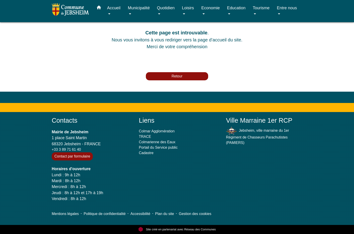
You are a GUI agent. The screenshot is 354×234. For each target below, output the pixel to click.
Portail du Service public (158, 147)
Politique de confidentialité (105, 214)
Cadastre (146, 153)
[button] (99, 8)
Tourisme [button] (261, 7)
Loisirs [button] (188, 7)
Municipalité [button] (139, 7)
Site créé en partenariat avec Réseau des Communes (177, 229)
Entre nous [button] (287, 7)
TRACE (145, 136)
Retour (177, 76)
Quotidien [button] (166, 7)
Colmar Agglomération (157, 131)
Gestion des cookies (195, 214)
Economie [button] (210, 7)
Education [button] (236, 7)
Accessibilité (140, 214)
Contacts (64, 120)
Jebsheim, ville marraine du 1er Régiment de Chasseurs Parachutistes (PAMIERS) (257, 136)
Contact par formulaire (72, 156)
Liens (146, 120)
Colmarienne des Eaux (157, 142)
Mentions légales (65, 214)
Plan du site (164, 214)
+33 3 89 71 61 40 (66, 149)
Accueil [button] (113, 7)
